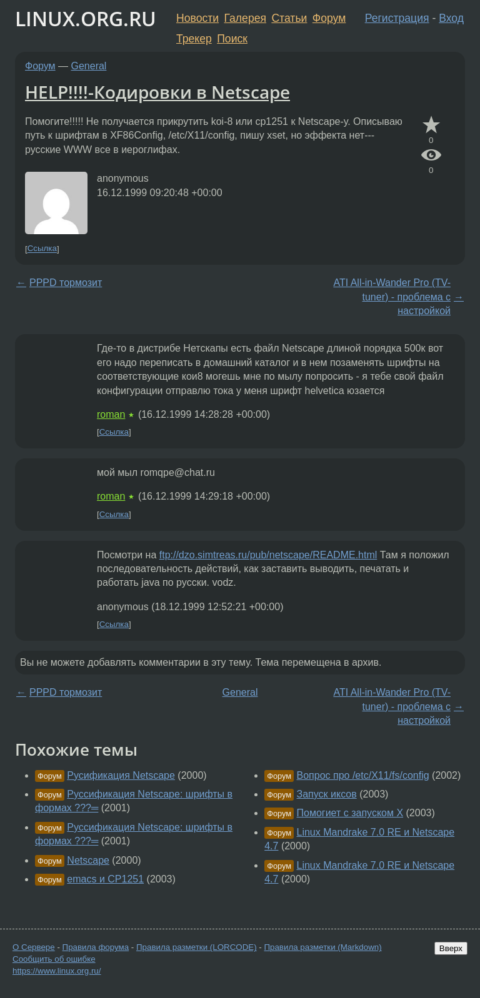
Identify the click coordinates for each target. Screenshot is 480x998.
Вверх (450, 948)
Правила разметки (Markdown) (322, 947)
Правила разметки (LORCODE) (196, 947)
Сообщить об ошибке (54, 959)
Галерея (245, 18)
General (89, 66)
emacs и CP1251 (105, 879)
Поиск (232, 38)
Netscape (88, 860)
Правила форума (95, 947)
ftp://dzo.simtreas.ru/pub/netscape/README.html (268, 555)
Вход (451, 18)
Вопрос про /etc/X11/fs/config (363, 775)
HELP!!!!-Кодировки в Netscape (157, 92)
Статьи (289, 18)
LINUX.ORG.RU (85, 18)
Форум (329, 18)
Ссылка (42, 249)
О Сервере (33, 947)
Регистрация (397, 18)
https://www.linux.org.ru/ (56, 971)
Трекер (194, 38)
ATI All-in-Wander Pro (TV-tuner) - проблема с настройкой (392, 296)
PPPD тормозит (65, 282)
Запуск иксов (327, 794)
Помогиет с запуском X (350, 813)
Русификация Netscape (121, 775)
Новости (197, 18)
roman (111, 414)
